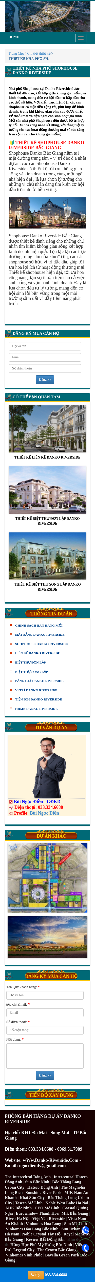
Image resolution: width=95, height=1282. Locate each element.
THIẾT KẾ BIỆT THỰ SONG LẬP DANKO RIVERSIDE (47, 561)
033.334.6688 (47, 1275)
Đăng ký (45, 379)
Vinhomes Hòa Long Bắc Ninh (32, 1229)
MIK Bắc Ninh (19, 1208)
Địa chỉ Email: (18, 1005)
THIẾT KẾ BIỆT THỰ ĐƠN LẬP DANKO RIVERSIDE (47, 495)
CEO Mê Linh (47, 1208)
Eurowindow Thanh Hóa (37, 1213)
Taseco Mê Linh (29, 1203)
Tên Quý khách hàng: (23, 987)
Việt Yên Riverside (48, 1218)
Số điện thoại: (18, 1022)
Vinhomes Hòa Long (43, 1224)
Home (14, 37)
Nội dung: (15, 1040)
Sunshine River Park (44, 1192)
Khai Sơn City (32, 1197)
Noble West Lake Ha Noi (67, 1203)
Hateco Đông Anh (42, 1187)
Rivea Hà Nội (18, 1218)
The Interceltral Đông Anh (28, 1177)
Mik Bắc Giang (75, 1213)
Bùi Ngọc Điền (44, 813)
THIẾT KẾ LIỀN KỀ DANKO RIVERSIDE (47, 432)
